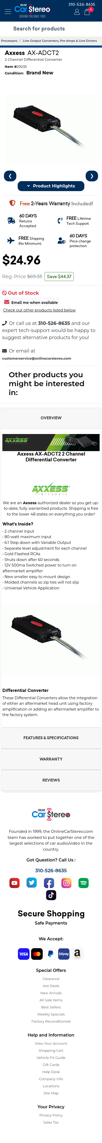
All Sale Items (51, 1000)
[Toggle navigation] (8, 12)
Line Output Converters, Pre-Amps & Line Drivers (60, 41)
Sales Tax (51, 1122)
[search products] (52, 28)
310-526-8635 (82, 4)
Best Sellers (51, 1007)
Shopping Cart (51, 1050)
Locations (51, 1086)
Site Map (51, 1093)
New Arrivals (50, 993)
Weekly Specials (51, 1014)
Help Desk (51, 1072)
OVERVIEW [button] (51, 418)
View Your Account (51, 1043)
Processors (9, 41)
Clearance (50, 979)
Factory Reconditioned (51, 1021)
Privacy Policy (50, 1115)
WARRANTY (51, 759)
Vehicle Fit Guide (51, 1057)
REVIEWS (51, 780)
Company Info (51, 1079)
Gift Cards (51, 1065)
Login (76, 12)
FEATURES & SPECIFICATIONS (51, 738)
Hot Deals (51, 986)
